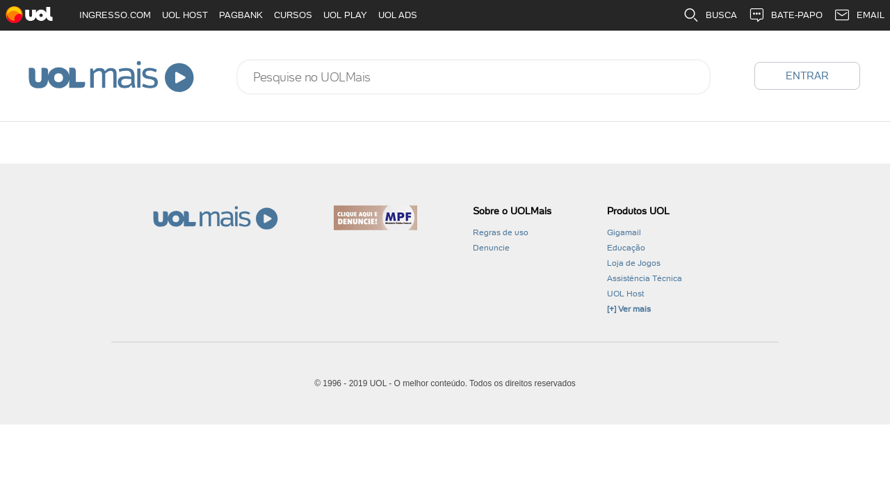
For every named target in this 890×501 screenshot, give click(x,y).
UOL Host (625, 294)
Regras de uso (500, 232)
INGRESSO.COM (115, 15)
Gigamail (624, 232)
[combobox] (473, 77)
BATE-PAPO (785, 15)
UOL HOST (185, 15)
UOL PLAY (345, 15)
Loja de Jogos (634, 263)
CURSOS (293, 15)
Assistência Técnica (644, 278)
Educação (626, 248)
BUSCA (710, 15)
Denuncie (491, 248)
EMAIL (859, 15)
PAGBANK (241, 15)
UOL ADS (397, 15)
